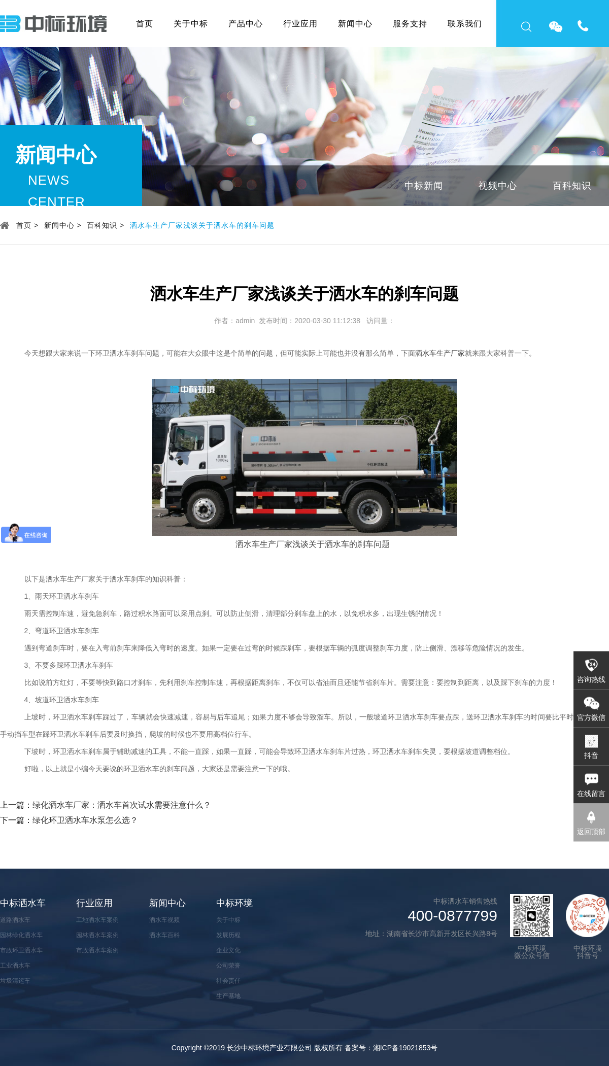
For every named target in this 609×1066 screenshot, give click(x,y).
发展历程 (228, 935)
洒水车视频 (164, 919)
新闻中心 (355, 23)
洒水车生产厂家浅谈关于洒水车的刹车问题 (202, 225)
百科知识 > (105, 225)
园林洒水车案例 (97, 935)
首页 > (27, 225)
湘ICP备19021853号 (405, 1048)
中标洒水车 (23, 903)
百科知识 (572, 186)
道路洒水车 (15, 919)
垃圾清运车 (15, 980)
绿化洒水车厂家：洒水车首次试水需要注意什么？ (121, 805)
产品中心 (245, 23)
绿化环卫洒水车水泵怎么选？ (85, 820)
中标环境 (234, 903)
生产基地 (228, 996)
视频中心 (498, 186)
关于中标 (191, 23)
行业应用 (300, 23)
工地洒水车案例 (97, 919)
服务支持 (410, 23)
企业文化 (228, 950)
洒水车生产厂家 (440, 353)
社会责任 (228, 980)
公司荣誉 (228, 965)
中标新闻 (423, 186)
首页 (144, 23)
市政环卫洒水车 (21, 950)
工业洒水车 (15, 965)
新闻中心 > (63, 225)
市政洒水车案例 (97, 950)
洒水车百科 (164, 935)
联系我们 (465, 23)
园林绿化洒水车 (21, 935)
